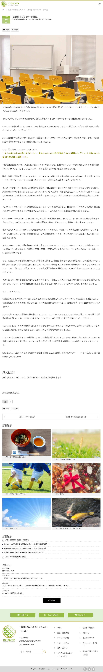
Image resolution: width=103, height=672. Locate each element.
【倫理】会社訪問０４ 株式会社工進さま (67, 528)
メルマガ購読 (51, 615)
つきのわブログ (88, 638)
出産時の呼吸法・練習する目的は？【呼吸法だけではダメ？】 (24, 552)
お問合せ (23, 615)
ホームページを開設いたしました (13, 593)
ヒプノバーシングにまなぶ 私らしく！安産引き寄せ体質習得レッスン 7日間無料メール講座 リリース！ (36, 586)
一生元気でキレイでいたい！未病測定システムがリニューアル (22, 578)
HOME (59, 628)
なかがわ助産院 (88, 628)
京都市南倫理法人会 (20, 19)
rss (85, 669)
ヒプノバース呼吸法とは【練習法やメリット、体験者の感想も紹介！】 (27, 544)
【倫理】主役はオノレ (11, 528)
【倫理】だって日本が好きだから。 (65, 459)
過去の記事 (51, 601)
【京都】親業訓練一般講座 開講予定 (16, 540)
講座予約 (80, 615)
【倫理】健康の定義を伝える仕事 (75, 417)
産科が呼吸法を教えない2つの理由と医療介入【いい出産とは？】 (25, 548)
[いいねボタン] (5, 401)
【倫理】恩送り (59, 494)
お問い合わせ (62, 648)
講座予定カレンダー (8, 571)
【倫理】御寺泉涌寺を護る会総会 (15, 457)
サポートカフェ (63, 643)
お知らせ (86, 633)
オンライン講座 (63, 638)
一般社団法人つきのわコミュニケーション (49, 669)
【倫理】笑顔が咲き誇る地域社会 (15, 494)
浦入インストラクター (59, 337)
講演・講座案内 (63, 633)
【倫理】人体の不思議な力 (26, 417)
